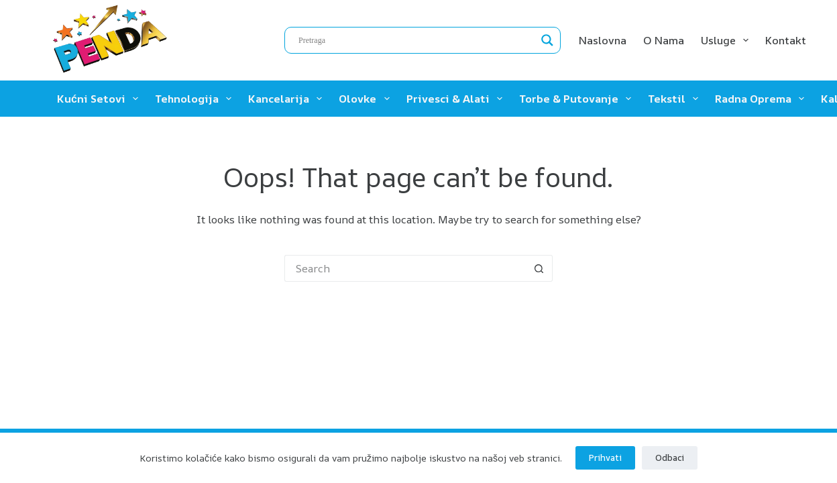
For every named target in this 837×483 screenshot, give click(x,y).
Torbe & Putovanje (577, 99)
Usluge (727, 40)
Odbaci (669, 457)
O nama (663, 40)
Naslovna (602, 40)
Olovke (366, 99)
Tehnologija (196, 99)
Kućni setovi (100, 99)
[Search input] (416, 40)
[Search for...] (405, 268)
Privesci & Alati (457, 99)
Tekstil (676, 99)
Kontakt (785, 40)
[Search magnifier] (547, 40)
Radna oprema (762, 99)
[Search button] (539, 268)
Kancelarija (287, 99)
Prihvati (605, 457)
